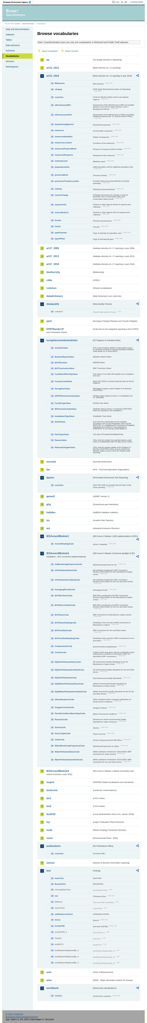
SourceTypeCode (62, 733)
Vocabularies (12, 56)
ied (48, 528)
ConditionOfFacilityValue (66, 374)
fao (48, 469)
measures (59, 130)
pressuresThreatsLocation (67, 181)
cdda (49, 280)
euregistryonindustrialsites (61, 340)
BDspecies (59, 83)
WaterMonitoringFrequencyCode (70, 746)
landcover (52, 790)
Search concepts (71, 51)
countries (59, 97)
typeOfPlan (60, 239)
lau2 (48, 806)
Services (10, 61)
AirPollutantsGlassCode (66, 570)
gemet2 (50, 496)
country (58, 996)
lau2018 (50, 814)
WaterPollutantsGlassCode (67, 752)
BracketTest (60, 884)
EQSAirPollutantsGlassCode (68, 662)
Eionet (17, 24)
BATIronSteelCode (63, 630)
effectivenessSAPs (63, 115)
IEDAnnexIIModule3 (57, 553)
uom (48, 972)
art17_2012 (52, 256)
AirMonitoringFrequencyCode (68, 564)
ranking (58, 189)
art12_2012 (52, 68)
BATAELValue (61, 362)
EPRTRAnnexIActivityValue (67, 396)
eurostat (51, 461)
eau (56, 896)
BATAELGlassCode (63, 595)
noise (49, 838)
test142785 (59, 926)
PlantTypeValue (62, 434)
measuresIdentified (63, 136)
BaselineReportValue (64, 357)
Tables (9, 40)
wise (49, 980)
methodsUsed (61, 161)
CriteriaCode (60, 652)
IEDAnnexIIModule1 (57, 536)
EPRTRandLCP (55, 329)
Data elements (13, 45)
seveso (50, 863)
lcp (48, 822)
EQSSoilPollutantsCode (65, 678)
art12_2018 (52, 76)
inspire (50, 782)
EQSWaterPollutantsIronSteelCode (71, 691)
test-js (57, 920)
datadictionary (54, 296)
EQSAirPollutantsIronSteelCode (69, 670)
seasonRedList (61, 212)
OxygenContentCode (64, 707)
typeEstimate (61, 232)
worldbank (52, 988)
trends (58, 226)
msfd (49, 830)
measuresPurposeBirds (65, 149)
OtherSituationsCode (64, 699)
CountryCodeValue (63, 381)
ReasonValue (61, 440)
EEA (18, 2)
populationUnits (62, 167)
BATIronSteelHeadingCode (67, 638)
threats (58, 220)
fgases (50, 477)
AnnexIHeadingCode (64, 544)
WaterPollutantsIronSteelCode (69, 760)
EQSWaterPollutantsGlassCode (69, 684)
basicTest (59, 878)
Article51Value (61, 348)
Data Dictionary (28, 24)
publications (53, 846)
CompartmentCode (63, 646)
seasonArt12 (60, 204)
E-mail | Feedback (14, 1014)
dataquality (52, 304)
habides (50, 512)
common (51, 288)
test (48, 870)
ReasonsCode (61, 719)
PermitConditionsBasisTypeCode (70, 713)
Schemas (10, 50)
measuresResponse (64, 155)
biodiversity (53, 272)
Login (117, 2)
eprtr (49, 321)
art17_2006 (52, 248)
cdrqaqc (58, 89)
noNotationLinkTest (64, 914)
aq (47, 59)
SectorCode (60, 727)
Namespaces (12, 66)
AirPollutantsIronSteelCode (67, 580)
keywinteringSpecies (64, 124)
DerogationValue (62, 389)
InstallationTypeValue (64, 416)
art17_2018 (52, 264)
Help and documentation (17, 29)
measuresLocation (63, 142)
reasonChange (61, 195)
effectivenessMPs (63, 105)
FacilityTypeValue (63, 403)
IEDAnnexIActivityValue (65, 409)
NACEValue (60, 422)
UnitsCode (59, 740)
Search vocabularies (50, 51)
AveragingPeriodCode (65, 589)
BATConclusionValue (64, 368)
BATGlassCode (62, 615)
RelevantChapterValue (65, 447)
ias (48, 520)
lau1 (48, 798)
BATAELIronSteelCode (65, 605)
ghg (48, 504)
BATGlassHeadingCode (65, 623)
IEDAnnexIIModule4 (57, 771)
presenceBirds (61, 175)
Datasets (10, 34)
